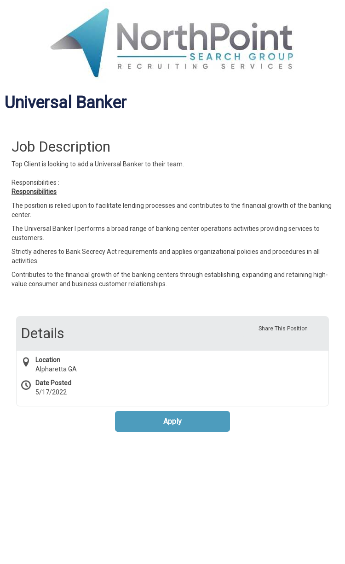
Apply (172, 421)
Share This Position (283, 328)
